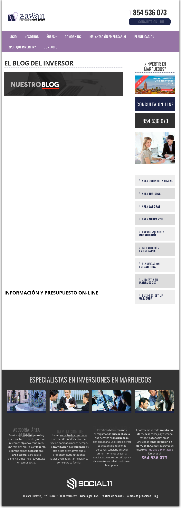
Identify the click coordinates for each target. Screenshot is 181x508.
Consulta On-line (155, 104)
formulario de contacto (158, 449)
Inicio (12, 36)
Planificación (144, 36)
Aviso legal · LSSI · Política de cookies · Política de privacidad (115, 495)
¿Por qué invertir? (22, 47)
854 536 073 (150, 12)
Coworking (73, 36)
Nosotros (31, 36)
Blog (155, 495)
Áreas (50, 36)
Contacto (50, 47)
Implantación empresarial (108, 36)
